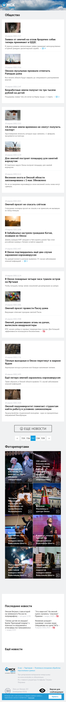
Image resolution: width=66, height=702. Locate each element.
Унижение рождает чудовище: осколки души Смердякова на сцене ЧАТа (46, 623)
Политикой (31, 698)
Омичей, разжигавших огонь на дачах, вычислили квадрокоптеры (27, 324)
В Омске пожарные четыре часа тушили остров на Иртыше (32, 280)
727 (33, 438)
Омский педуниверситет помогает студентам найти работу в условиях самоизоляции (31, 408)
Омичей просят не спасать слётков (25, 204)
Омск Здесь (8, 5)
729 (43, 438)
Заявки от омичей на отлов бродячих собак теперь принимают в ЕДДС (30, 41)
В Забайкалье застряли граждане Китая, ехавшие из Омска (28, 234)
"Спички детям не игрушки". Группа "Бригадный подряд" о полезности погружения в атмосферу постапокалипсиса (18, 624)
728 (38, 438)
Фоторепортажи (17, 446)
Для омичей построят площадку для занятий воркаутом (31, 160)
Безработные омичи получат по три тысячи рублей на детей (30, 91)
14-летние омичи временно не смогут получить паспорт (32, 128)
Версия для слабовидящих (56, 690)
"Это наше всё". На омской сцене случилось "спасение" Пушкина (46, 613)
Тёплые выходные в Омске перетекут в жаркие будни (33, 362)
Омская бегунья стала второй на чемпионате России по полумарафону (17, 613)
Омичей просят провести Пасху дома (26, 308)
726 (28, 438)
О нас (20, 668)
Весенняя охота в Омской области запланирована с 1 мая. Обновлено (25, 179)
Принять (55, 697)
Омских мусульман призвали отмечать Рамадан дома (27, 72)
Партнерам (28, 668)
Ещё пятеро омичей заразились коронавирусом (32, 377)
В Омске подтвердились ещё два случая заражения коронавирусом (28, 253)
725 (23, 438)
